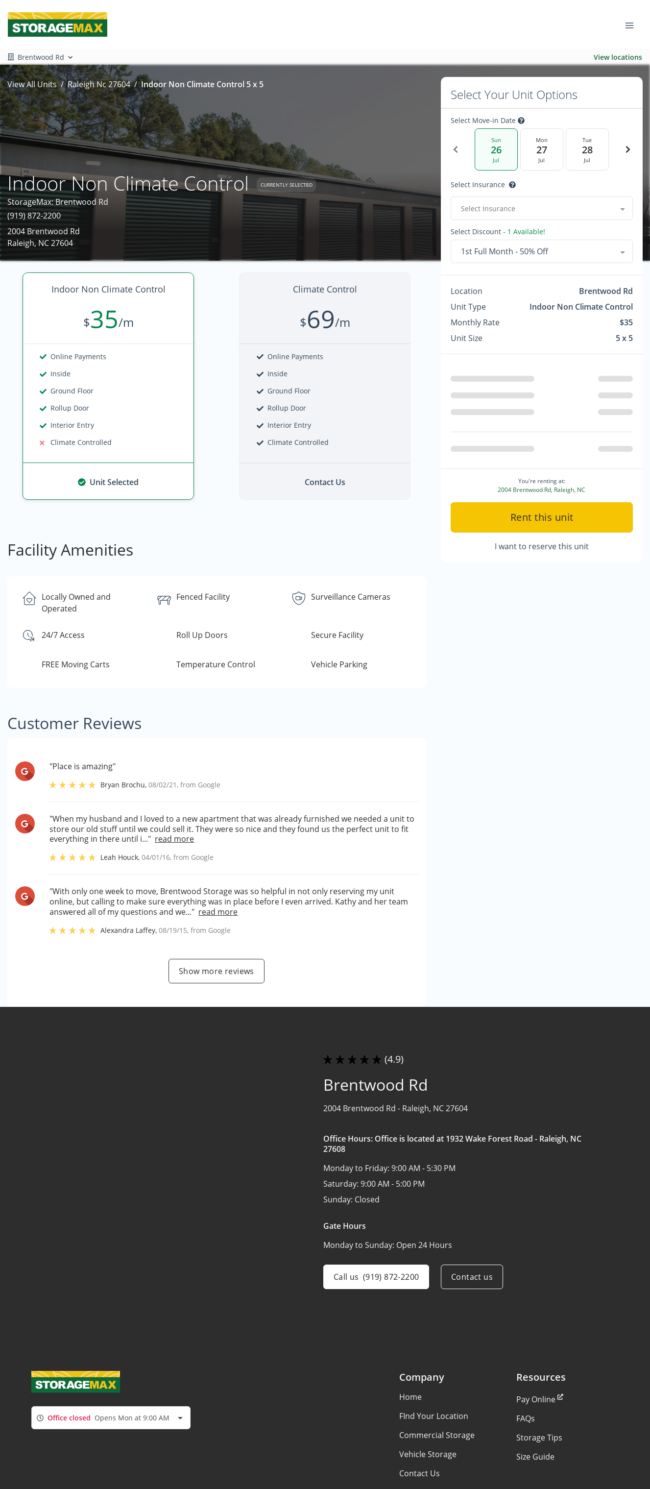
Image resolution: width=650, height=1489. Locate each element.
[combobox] (542, 208)
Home (410, 1396)
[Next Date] (628, 149)
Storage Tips (539, 1437)
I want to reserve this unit (542, 546)
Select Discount (498, 232)
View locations (618, 57)
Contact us (472, 1276)
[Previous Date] (455, 149)
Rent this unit (541, 517)
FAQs (525, 1418)
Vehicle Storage (428, 1454)
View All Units (32, 84)
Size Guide (535, 1456)
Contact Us (419, 1473)
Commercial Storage (437, 1435)
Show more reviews (216, 971)
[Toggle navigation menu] (633, 24)
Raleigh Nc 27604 (99, 84)
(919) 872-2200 (34, 215)
